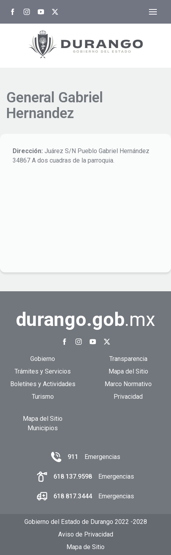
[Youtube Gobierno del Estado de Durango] (41, 12)
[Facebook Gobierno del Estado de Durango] (12, 12)
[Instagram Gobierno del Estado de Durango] (27, 12)
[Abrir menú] (153, 12)
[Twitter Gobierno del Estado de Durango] (55, 12)
